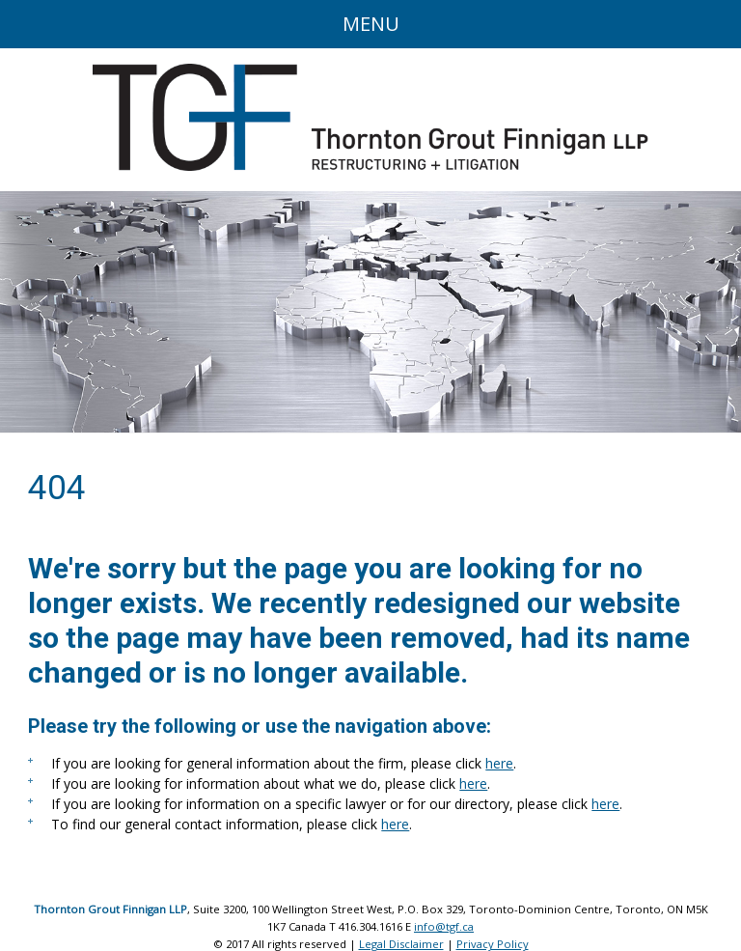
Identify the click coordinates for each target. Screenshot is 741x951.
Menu (371, 24)
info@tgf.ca (444, 926)
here (499, 763)
